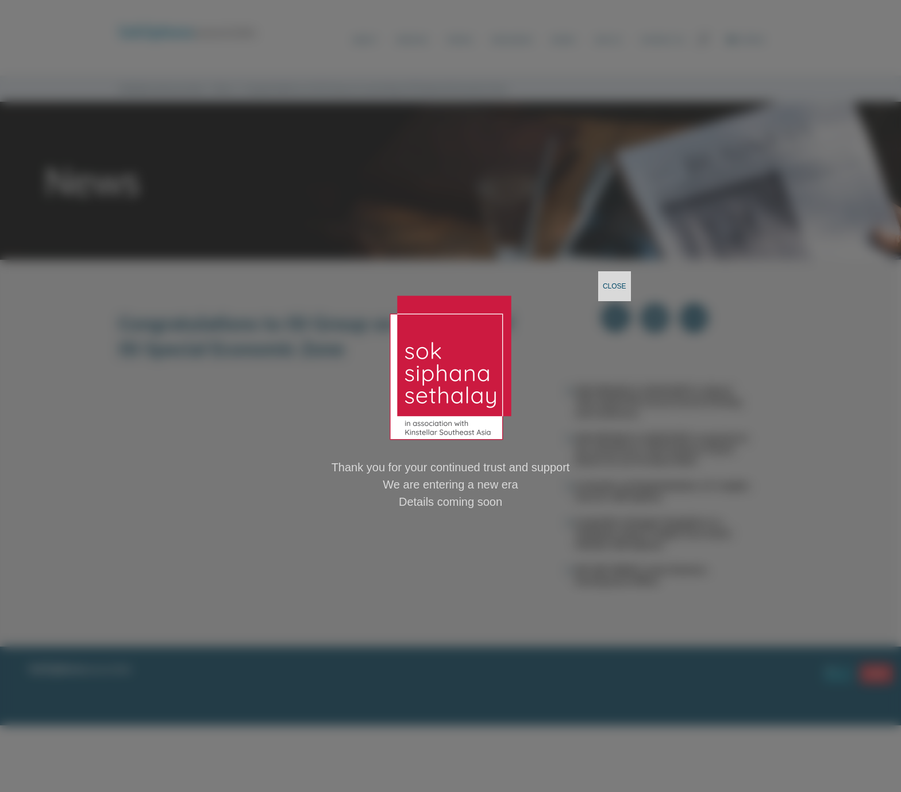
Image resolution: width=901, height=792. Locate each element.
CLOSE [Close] (614, 286)
